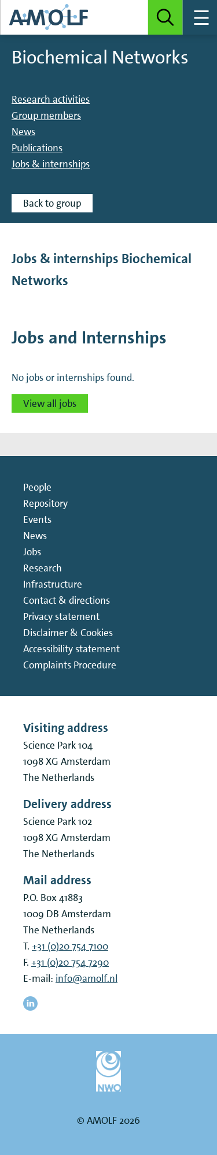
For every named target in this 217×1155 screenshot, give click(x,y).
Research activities (51, 99)
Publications (37, 147)
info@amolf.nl (86, 978)
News (23, 131)
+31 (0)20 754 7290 (70, 962)
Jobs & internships (51, 164)
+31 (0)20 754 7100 (70, 946)
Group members (46, 115)
